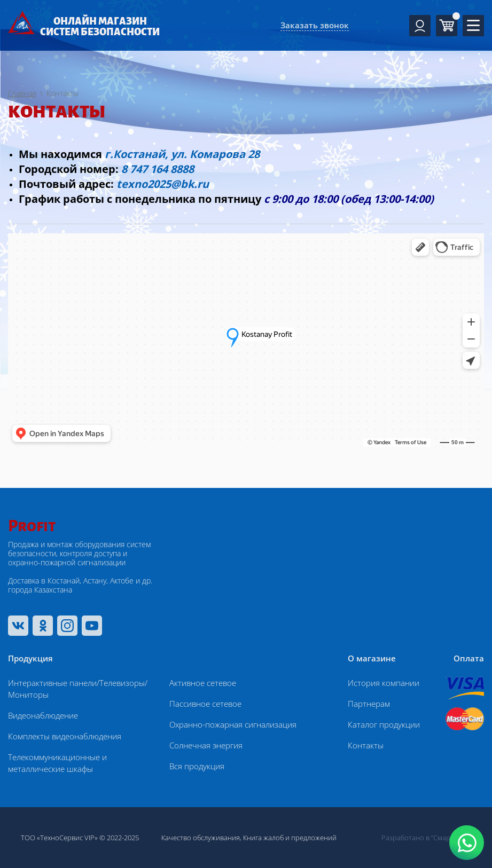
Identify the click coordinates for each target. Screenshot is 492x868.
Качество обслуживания (200, 837)
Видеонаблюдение (43, 715)
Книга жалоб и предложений (290, 837)
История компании (383, 682)
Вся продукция (196, 766)
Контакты (366, 745)
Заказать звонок (314, 25)
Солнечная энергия (206, 745)
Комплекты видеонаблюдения (64, 736)
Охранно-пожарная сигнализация (232, 724)
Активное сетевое (202, 682)
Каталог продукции (384, 724)
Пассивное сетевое (205, 703)
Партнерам (369, 703)
